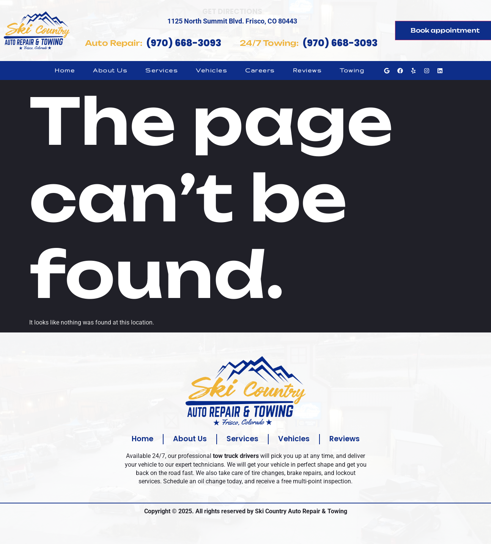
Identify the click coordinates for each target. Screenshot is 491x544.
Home (65, 70)
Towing (352, 70)
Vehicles (211, 70)
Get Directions (232, 11)
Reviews (307, 70)
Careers (260, 70)
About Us (110, 70)
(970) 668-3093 (183, 43)
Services (161, 70)
